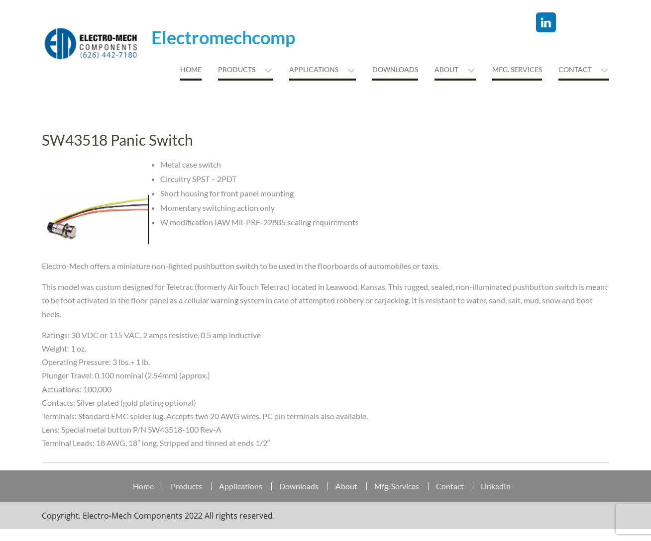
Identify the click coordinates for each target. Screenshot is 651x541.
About (446, 69)
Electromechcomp (223, 37)
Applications (313, 69)
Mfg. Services (396, 486)
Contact (575, 69)
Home (191, 69)
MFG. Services (517, 69)
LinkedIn (496, 486)
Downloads (395, 69)
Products (236, 69)
